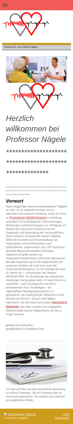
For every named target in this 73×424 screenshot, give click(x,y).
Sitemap (31, 414)
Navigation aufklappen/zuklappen (36, 5)
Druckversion (14, 414)
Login (65, 414)
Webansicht (62, 418)
